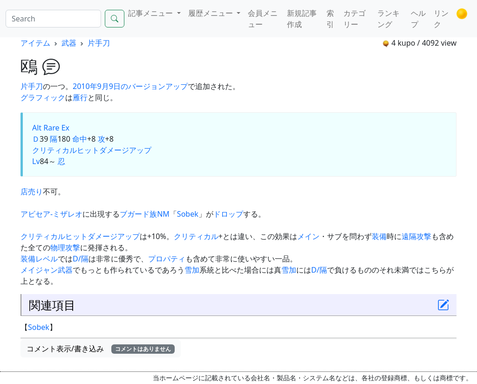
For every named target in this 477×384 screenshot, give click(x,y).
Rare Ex (56, 128)
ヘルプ (418, 18)
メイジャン (39, 270)
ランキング (388, 18)
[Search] (53, 18)
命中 (79, 139)
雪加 (191, 270)
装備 (379, 236)
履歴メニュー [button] (211, 13)
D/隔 (81, 259)
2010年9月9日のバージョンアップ (130, 86)
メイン (308, 236)
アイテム (35, 43)
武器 (68, 43)
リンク (441, 18)
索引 (330, 18)
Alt (36, 128)
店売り (31, 191)
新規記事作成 (302, 18)
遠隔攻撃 (416, 236)
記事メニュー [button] (151, 13)
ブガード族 (138, 214)
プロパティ (166, 259)
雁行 (80, 97)
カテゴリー (354, 18)
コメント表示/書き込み (101, 348)
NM (163, 214)
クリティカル (196, 236)
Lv (36, 161)
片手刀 (99, 43)
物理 (57, 247)
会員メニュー (263, 18)
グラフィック (42, 97)
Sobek (187, 214)
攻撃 (72, 247)
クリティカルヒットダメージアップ (91, 150)
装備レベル (39, 259)
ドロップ (228, 214)
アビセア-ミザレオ (51, 214)
